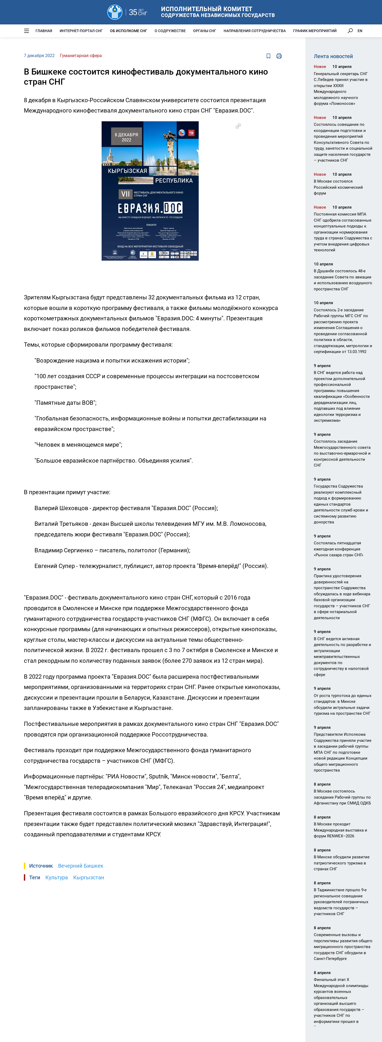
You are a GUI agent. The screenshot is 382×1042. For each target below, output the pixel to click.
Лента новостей (333, 56)
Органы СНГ (204, 31)
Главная (44, 31)
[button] (238, 126)
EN (360, 31)
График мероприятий (315, 31)
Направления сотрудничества (255, 31)
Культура (56, 877)
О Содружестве (170, 31)
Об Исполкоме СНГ (128, 31)
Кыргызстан (88, 877)
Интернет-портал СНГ (81, 31)
